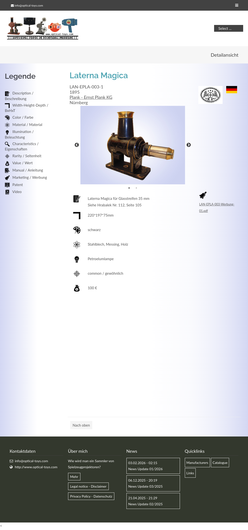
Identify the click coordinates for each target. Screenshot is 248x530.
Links (190, 474)
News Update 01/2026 (145, 470)
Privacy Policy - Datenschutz (91, 497)
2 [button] (136, 188)
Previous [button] (76, 145)
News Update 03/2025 (145, 487)
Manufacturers (197, 463)
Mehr (74, 477)
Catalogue (220, 463)
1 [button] (129, 188)
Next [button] (188, 145)
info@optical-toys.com (29, 5)
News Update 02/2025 (145, 504)
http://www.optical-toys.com (36, 468)
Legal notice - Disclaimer (88, 487)
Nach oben (81, 425)
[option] (132, 145)
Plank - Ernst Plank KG (91, 98)
